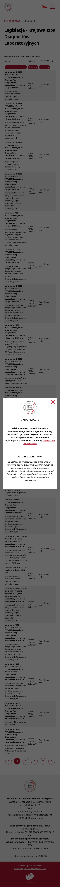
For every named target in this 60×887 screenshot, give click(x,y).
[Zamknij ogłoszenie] (53, 402)
